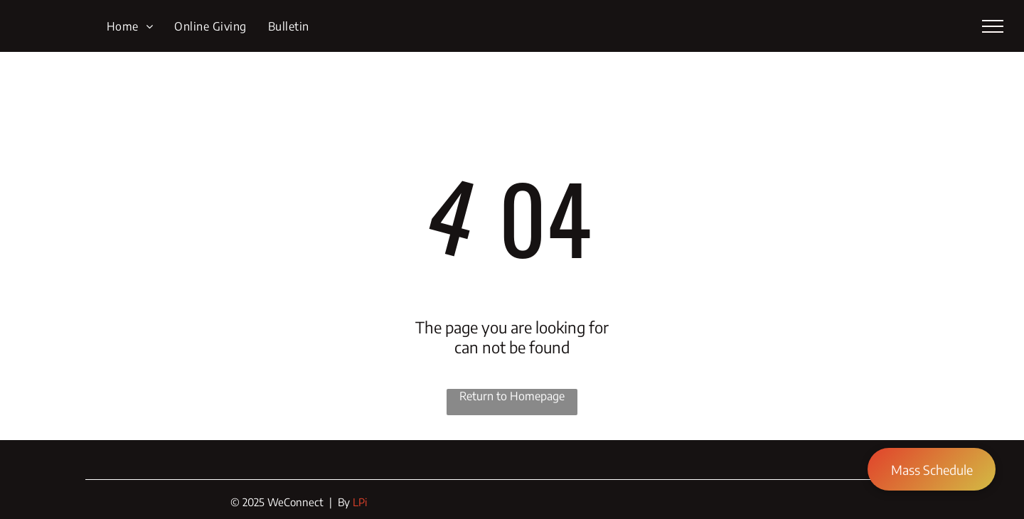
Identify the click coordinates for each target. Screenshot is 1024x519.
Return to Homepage (512, 396)
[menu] (992, 26)
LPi (360, 502)
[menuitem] (130, 25)
